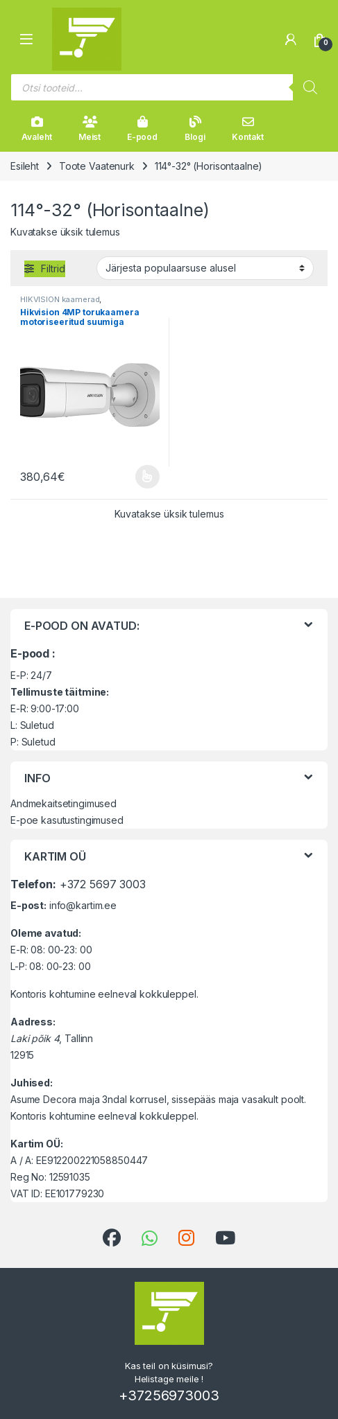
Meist (89, 129)
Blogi (195, 129)
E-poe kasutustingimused (67, 820)
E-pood (142, 129)
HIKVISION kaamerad (59, 299)
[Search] (310, 87)
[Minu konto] (290, 39)
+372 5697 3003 (103, 884)
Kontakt (247, 129)
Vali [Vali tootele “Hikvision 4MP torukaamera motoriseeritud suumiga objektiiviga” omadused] (147, 476)
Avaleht (36, 129)
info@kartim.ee (83, 905)
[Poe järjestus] (205, 268)
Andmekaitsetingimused (63, 803)
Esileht (24, 166)
